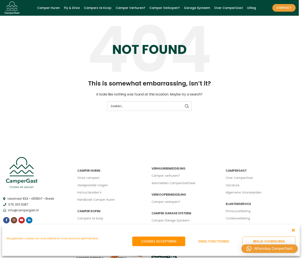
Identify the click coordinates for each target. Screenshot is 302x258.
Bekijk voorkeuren (269, 241)
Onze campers (88, 179)
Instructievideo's (89, 194)
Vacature (232, 186)
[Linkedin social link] (29, 221)
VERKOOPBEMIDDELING (169, 196)
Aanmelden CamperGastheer (174, 184)
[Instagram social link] (14, 221)
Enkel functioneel (214, 241)
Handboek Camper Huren (96, 201)
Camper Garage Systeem (171, 222)
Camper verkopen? (166, 203)
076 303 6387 (18, 206)
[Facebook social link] (6, 221)
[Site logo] (12, 8)
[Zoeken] (149, 107)
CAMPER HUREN (88, 172)
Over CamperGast (239, 179)
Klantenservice (238, 205)
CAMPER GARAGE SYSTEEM (171, 214)
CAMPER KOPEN (88, 212)
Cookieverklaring (238, 219)
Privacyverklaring (238, 212)
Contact (284, 8)
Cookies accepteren (158, 241)
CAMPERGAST (236, 172)
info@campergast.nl (23, 211)
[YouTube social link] (21, 221)
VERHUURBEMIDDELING (168, 170)
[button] (293, 230)
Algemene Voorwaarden (244, 194)
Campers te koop (90, 219)
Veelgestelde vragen (92, 186)
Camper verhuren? (166, 177)
